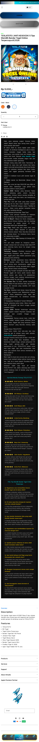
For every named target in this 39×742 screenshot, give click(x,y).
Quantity (4, 112)
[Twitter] (4, 137)
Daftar (19, 737)
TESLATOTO (8, 335)
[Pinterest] (7, 137)
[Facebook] (2, 137)
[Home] (17, 7)
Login (12, 737)
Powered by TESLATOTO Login (24, 728)
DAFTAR (19, 24)
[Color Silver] (14, 107)
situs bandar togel (28, 156)
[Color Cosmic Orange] (3, 107)
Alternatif (27, 737)
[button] (2, 7)
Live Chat (34, 737)
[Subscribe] (33, 711)
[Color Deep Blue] (8, 107)
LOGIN (19, 15)
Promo (5, 737)
